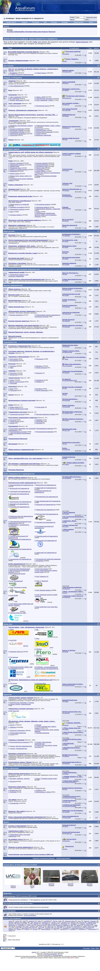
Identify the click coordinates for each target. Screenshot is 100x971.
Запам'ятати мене (91, 17)
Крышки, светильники (17, 100)
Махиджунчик (68, 352)
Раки (11, 212)
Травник (66, 464)
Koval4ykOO (67, 98)
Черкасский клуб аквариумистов (46, 552)
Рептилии (13, 420)
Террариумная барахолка (18, 733)
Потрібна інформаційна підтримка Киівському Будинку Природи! (31, 32)
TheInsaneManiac (57, 955)
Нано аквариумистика (17, 86)
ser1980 (66, 530)
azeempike (82, 929)
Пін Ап (68, 926)
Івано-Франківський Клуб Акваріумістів (48, 501)
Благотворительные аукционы (19, 742)
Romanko (67, 346)
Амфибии (39, 420)
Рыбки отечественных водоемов (46, 176)
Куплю (12, 725)
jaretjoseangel (92, 929)
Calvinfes (11, 922)
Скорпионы (39, 380)
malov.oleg (56, 927)
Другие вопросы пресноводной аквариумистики (22, 269)
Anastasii (66, 372)
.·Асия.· (66, 359)
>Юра (66, 740)
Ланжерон (67, 597)
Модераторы (14, 790)
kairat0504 (47, 921)
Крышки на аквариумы (17, 129)
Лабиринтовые (14, 166)
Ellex (65, 458)
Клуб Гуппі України (42, 569)
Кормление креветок (42, 207)
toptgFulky (21, 925)
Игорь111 (11, 923)
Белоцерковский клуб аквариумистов (21, 485)
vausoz (40, 927)
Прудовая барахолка (42, 733)
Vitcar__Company (30, 926)
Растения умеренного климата (45, 414)
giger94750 (76, 926)
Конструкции (14, 359)
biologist (51, 884)
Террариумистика (10, 342)
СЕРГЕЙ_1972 (68, 413)
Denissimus (11, 925)
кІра (65, 226)
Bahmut (66, 725)
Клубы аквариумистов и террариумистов (19, 474)
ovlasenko (67, 321)
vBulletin (34, 952)
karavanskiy (67, 817)
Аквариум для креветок (17, 207)
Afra (65, 522)
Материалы (39, 359)
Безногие (39, 373)
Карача (66, 774)
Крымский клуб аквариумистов (45, 504)
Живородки (13, 171)
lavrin (65, 593)
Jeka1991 (47, 927)
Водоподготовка (41, 130)
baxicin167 (19, 926)
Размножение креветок (17, 209)
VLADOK (26, 929)
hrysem (66, 526)
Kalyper (66, 83)
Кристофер (60, 926)
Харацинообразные (42, 165)
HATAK (66, 247)
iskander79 (65, 922)
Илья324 (88, 927)
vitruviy (66, 826)
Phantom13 (45, 922)
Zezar (10, 927)
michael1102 (63, 929)
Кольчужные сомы (42, 166)
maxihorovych (41, 925)
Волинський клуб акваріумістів (19, 488)
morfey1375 (67, 313)
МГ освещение (14, 98)
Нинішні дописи (78, 22)
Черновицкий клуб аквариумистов (20, 559)
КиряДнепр (25, 927)
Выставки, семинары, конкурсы (20, 778)
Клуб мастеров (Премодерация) (20, 569)
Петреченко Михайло (30, 915)
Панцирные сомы (15, 168)
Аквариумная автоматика (18, 133)
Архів (93, 948)
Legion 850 (67, 110)
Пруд (5, 454)
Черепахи (13, 366)
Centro (60, 921)
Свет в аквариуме (15, 97)
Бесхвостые (13, 374)
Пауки (12, 380)
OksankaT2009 (91, 922)
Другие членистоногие (17, 382)
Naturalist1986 (68, 196)
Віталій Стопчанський (50, 953)
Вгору (97, 948)
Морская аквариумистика (13, 285)
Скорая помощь (41, 73)
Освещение (40, 129)
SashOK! (36, 922)
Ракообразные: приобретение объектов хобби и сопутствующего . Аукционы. (46, 215)
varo (65, 388)
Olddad (66, 701)
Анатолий (67, 306)
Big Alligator (67, 208)
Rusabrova (59, 925)
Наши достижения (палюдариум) (20, 433)
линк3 (96, 925)
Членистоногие (14, 421)
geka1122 (67, 588)
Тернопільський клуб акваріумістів (47, 536)
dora (29, 923)
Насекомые (39, 421)
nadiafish (10, 929)
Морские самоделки (16, 315)
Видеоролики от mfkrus (43, 792)
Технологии (13, 135)
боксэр (66, 518)
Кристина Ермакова (77, 927)
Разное (38, 133)
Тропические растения (17, 414)
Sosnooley (93, 921)
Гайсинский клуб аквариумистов (46, 488)
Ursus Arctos (87, 925)
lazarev (85, 926)
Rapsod (66, 184)
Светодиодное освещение (44, 98)
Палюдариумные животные (44, 428)
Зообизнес (13, 792)
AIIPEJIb (73, 922)
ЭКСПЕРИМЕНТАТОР (70, 380)
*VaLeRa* (67, 812)
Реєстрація (35, 22)
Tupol (65, 139)
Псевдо (72, 17)
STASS (66, 241)
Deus (65, 274)
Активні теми (10, 22)
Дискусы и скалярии (16, 163)
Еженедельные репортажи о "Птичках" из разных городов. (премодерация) (21, 703)
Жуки (11, 389)
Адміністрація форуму (63, 858)
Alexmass (67, 841)
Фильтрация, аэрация (17, 130)
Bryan (55, 929)
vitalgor (32, 886)
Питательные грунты (42, 106)
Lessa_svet (67, 802)
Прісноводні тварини (11, 149)
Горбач (17, 921)
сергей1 (66, 295)
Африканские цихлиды (17, 165)
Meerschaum (20, 923)
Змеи (11, 367)
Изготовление (14, 360)
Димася (19, 929)
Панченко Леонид (69, 685)
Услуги (12, 734)
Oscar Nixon (67, 155)
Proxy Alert (48, 955)
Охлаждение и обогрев (17, 132)
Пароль (72, 19)
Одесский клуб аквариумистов (45, 522)
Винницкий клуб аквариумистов (46, 485)
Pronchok (81, 922)
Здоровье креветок (16, 215)
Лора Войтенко (46, 923)
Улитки (12, 423)
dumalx (79, 925)
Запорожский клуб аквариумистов (20, 502)
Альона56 (65, 927)
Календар (65, 22)
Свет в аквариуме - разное (44, 100)
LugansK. (35, 929)
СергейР (66, 264)
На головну (86, 948)
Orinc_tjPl (67, 430)
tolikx (39, 921)
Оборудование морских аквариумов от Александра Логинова (47, 315)
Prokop (17, 927)
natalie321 (67, 235)
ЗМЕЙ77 (66, 90)
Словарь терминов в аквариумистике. (22, 74)
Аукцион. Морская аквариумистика (21, 746)
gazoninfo (67, 713)
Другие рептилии (41, 367)
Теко (31, 922)
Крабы (38, 212)
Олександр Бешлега (70, 782)
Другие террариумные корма (19, 409)
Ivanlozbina (73, 923)
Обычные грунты (15, 106)
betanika (66, 54)
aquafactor (32, 921)
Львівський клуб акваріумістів (45, 510)
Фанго (49, 926)
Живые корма (14, 407)
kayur (79, 921)
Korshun (66, 170)
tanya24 (66, 778)
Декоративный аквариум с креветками (48, 209)
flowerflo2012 (89, 923)
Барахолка (8, 694)
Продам (38, 725)
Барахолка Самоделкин (43, 135)
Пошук (91, 22)
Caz (52, 926)
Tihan (65, 253)
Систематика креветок (43, 204)
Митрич (55, 921)
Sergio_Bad (30, 925)
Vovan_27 (41, 926)
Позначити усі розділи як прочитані (44, 858)
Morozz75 (86, 921)
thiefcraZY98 (67, 71)
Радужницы (39, 169)
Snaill (24, 921)
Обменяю (13, 727)
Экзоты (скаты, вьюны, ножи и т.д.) (21, 176)
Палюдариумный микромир (44, 432)
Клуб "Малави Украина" (43, 590)
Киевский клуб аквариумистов (19, 504)
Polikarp (66, 116)
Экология (13, 781)
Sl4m (72, 925)
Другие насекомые (42, 390)
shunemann (54, 923)
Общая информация (11, 768)
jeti (12, 926)
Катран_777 (55, 922)
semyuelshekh (68, 366)
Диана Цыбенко (45, 929)
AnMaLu (24, 922)
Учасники (54, 22)
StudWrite (73, 929)
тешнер (66, 729)
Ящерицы (39, 366)
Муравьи (39, 382)
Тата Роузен (91, 926)
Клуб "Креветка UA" (42, 576)
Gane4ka (35, 923)
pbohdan (66, 190)
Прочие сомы (40, 168)
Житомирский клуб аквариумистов (47, 497)
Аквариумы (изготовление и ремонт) (21, 125)
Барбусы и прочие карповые (19, 169)
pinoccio (66, 420)
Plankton (66, 513)
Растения (39, 423)
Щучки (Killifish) (41, 171)
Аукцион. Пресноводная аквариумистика (43, 743)
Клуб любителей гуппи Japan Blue (47, 607)
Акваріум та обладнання (13, 78)
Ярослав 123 (68, 833)
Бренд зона (8, 624)
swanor (66, 733)
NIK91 (66, 745)
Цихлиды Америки (42, 163)
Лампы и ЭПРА (41, 97)
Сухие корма (40, 407)
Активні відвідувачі (9, 896)
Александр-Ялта (69, 921)
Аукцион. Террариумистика (18, 748)
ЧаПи (45, 22)
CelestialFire (67, 478)
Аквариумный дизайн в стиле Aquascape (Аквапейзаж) (18, 275)
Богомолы (39, 389)
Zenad (10, 921)
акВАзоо (66, 756)
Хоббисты (39, 790)
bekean (10, 930)
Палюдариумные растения (18, 432)
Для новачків (8, 66)
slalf (65, 61)
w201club (82, 923)
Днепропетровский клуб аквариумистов (43, 491)
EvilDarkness (66, 925)
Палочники (13, 383)
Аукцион (24, 22)
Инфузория (64, 923)
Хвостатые (13, 373)
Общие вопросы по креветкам (19, 204)
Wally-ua (50, 925)
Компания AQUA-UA (16, 651)
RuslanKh (67, 763)
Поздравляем (14, 803)
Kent (65, 301)
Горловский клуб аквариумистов (20, 491)
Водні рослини (9, 231)
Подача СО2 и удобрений (44, 132)
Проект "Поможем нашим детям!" (46, 778)
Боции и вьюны (15, 173)
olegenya (16, 922)
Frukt (33, 927)
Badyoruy (66, 104)
